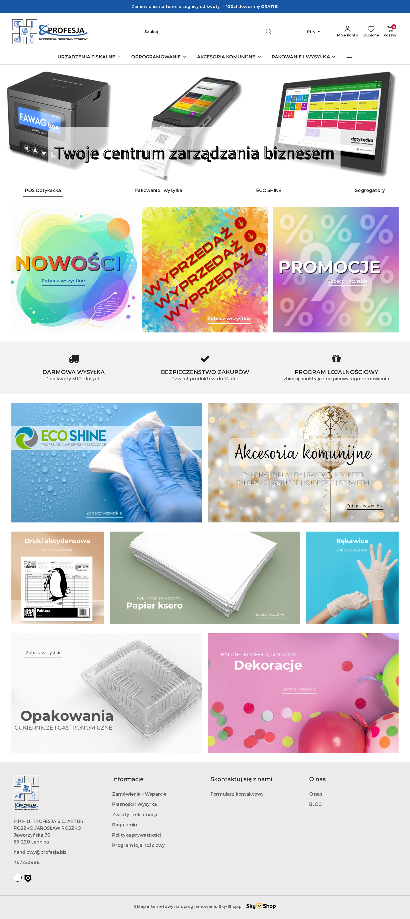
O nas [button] (317, 779)
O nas (315, 794)
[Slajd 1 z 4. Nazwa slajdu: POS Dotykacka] (205, 123)
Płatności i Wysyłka (134, 804)
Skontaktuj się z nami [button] (241, 779)
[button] (349, 57)
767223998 (27, 862)
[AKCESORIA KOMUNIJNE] (229, 57)
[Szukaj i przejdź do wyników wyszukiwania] (268, 31)
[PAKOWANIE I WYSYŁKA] (303, 57)
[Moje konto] (347, 31)
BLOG (315, 804)
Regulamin (124, 824)
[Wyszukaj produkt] (207, 31)
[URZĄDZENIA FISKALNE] (89, 57)
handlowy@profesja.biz (40, 852)
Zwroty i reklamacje (135, 814)
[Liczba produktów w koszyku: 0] (390, 31)
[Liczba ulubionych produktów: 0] (371, 31)
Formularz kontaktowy (237, 794)
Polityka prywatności (136, 835)
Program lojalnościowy (138, 845)
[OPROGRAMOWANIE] (159, 57)
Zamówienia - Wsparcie (139, 794)
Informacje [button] (128, 779)
